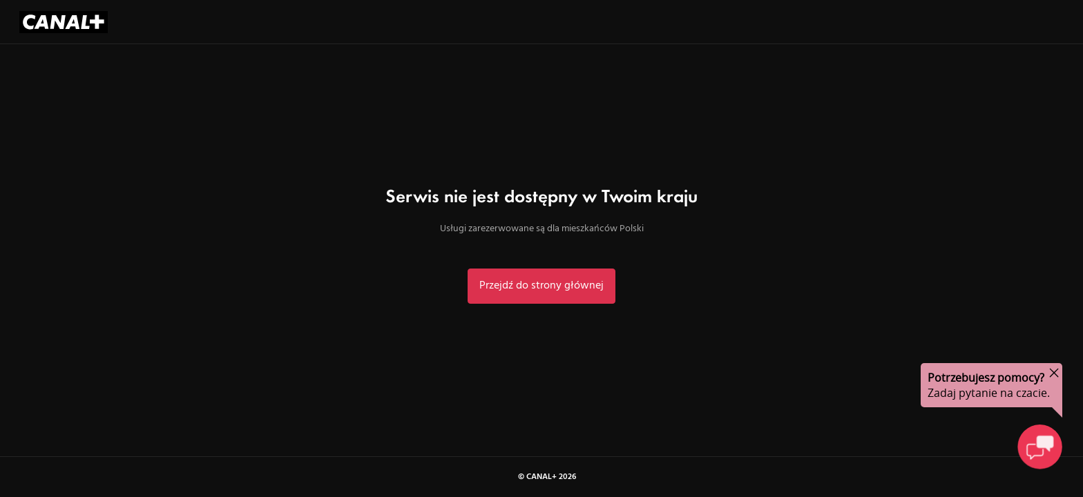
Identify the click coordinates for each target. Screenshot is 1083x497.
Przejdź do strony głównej (541, 286)
